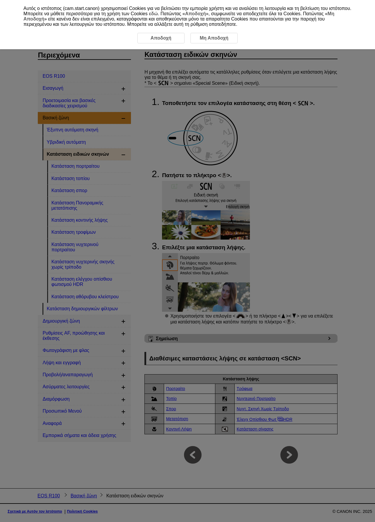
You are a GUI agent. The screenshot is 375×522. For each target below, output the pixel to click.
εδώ (153, 13)
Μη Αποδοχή (214, 37)
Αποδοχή (195, 13)
